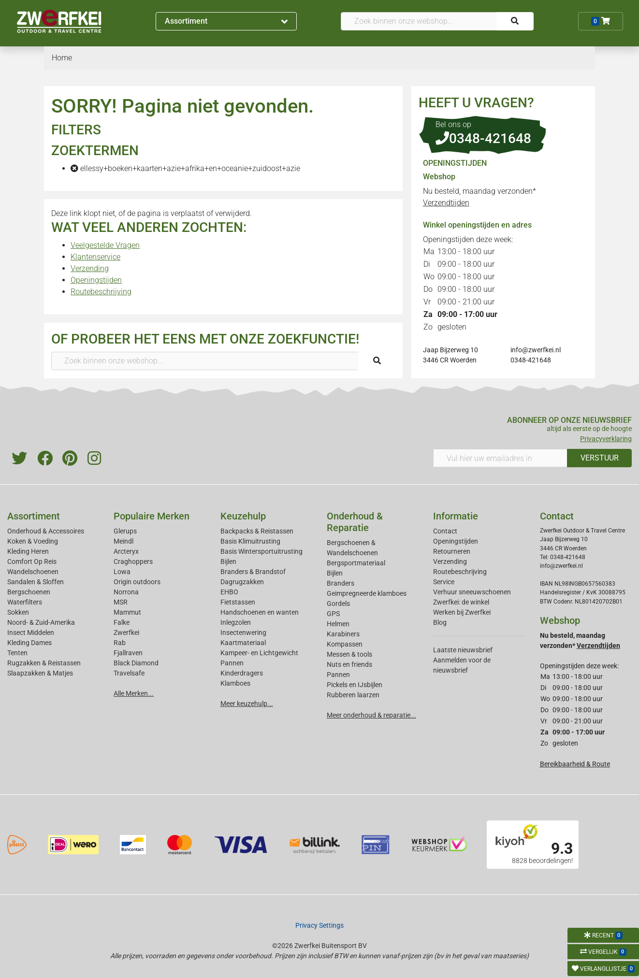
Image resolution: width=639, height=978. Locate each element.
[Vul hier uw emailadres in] (500, 458)
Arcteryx (126, 551)
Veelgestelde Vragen (105, 245)
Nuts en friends (349, 664)
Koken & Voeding (32, 541)
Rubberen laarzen (353, 695)
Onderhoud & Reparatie (355, 521)
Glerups (125, 531)
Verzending (90, 268)
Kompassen (345, 644)
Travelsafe (129, 673)
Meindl (123, 541)
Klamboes (235, 683)
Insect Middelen (30, 632)
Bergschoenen (28, 592)
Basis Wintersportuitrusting (261, 551)
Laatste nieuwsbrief (463, 650)
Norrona (126, 592)
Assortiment (226, 21)
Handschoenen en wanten (259, 612)
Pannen (338, 674)
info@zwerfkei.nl (535, 350)
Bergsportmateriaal (356, 563)
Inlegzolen (235, 622)
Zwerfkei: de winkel (461, 602)
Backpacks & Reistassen (256, 531)
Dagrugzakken (242, 582)
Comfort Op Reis (32, 561)
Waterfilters (24, 602)
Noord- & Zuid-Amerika (41, 622)
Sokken (18, 612)
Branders (340, 583)
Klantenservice (95, 256)
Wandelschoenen (32, 571)
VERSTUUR (600, 457)
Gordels (338, 603)
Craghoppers (133, 561)
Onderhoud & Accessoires (45, 531)
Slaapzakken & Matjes (40, 673)
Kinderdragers (241, 673)
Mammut (127, 612)
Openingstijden (96, 280)
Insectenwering (243, 632)
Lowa (122, 571)
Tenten (17, 653)
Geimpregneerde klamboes (367, 593)
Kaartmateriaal (243, 643)
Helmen (338, 624)
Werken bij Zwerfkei (462, 612)
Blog (440, 622)
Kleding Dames (29, 643)
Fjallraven (128, 653)
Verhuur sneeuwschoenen (472, 592)
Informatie (455, 516)
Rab (120, 643)
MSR (121, 602)
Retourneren (451, 551)
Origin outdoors (137, 582)
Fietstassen (237, 602)
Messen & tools (349, 654)
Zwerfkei (126, 632)
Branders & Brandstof (253, 571)
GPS (333, 614)
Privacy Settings (319, 925)
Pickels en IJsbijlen (354, 685)
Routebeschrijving (101, 291)
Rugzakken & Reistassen (44, 663)
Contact (445, 531)
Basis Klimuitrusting (250, 541)
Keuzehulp (243, 516)
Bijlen (228, 561)
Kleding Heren (28, 551)
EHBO (229, 592)
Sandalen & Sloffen (35, 582)
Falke (122, 622)
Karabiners (343, 634)
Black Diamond (136, 663)
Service (443, 582)
